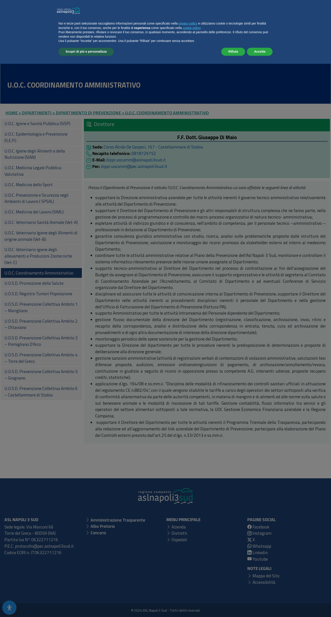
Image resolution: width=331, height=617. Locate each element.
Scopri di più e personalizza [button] (86, 605)
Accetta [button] (259, 605)
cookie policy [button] (191, 581)
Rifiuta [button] (233, 605)
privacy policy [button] (188, 576)
